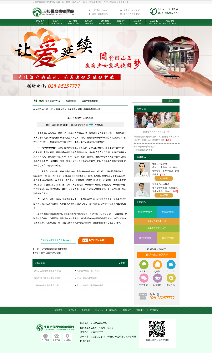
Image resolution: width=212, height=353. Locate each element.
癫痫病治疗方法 (52, 101)
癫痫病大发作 (145, 238)
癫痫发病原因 (168, 211)
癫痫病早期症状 (145, 211)
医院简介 (57, 22)
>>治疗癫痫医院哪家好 (144, 146)
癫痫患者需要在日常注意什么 (156, 131)
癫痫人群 (60, 109)
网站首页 (40, 22)
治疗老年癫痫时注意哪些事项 (54, 249)
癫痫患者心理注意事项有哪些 (47, 278)
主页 (51, 109)
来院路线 (142, 310)
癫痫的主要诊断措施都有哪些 (47, 271)
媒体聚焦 (73, 22)
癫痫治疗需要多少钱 (156, 221)
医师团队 (89, 22)
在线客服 (154, 22)
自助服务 (137, 22)
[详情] (169, 140)
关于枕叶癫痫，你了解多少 (89, 271)
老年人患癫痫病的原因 (51, 252)
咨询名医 (99, 125)
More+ (121, 263)
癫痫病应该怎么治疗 (156, 228)
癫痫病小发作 (168, 238)
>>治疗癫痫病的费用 (143, 150)
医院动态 (87, 310)
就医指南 (170, 22)
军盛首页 (60, 310)
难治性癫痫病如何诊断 (87, 278)
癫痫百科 (121, 22)
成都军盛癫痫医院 (90, 101)
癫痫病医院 (71, 101)
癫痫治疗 (105, 22)
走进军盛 (74, 310)
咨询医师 (164, 178)
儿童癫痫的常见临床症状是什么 (48, 285)
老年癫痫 (71, 109)
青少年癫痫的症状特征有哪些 (90, 285)
